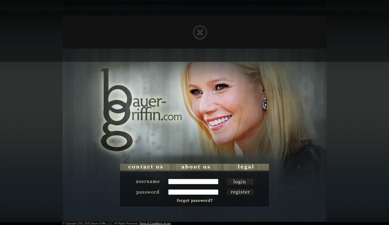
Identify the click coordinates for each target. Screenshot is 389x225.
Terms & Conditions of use (155, 223)
